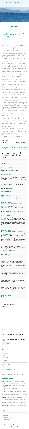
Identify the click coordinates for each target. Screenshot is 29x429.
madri (8, 148)
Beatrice (15, 147)
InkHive (12, 424)
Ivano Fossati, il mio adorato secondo (16, 381)
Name (3, 320)
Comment (4, 306)
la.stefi (3, 174)
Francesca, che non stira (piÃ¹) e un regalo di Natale (14, 374)
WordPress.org (6, 419)
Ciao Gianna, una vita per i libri (9, 369)
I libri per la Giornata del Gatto (9, 366)
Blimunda (14, 13)
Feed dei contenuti (6, 415)
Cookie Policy (5, 357)
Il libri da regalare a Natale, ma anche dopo (12, 371)
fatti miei (5, 147)
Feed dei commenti (7, 417)
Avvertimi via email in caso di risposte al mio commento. (12, 335)
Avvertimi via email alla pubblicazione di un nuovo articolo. (13, 340)
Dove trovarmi (6, 353)
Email (3, 324)
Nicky (2, 195)
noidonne (9, 147)
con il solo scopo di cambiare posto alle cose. (13, 69)
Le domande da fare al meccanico (15, 397)
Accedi (4, 413)
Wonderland (4, 167)
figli (5, 148)
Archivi (4, 355)
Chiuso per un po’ (6, 364)
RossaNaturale (4, 245)
